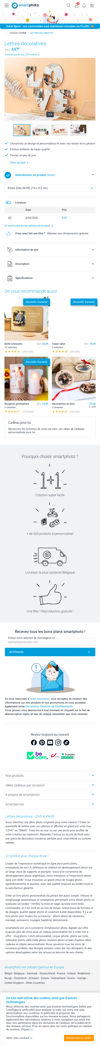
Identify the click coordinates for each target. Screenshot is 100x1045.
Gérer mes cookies (19, 1038)
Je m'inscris (16, 652)
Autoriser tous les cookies (78, 1038)
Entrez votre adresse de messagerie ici (31, 638)
